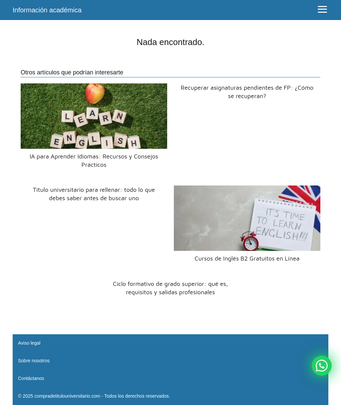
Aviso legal (29, 343)
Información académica (47, 10)
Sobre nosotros (34, 360)
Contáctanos (31, 378)
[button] (322, 366)
